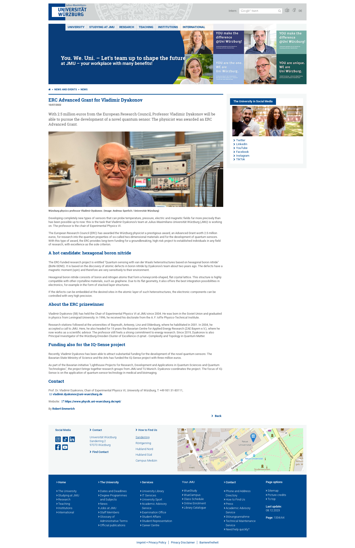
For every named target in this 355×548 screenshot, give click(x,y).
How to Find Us (147, 430)
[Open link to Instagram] (58, 439)
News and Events (65, 89)
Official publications (111, 526)
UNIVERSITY (76, 27)
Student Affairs (150, 517)
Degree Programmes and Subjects (112, 498)
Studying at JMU (67, 496)
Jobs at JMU (107, 508)
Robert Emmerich (63, 408)
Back (217, 416)
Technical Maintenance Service (240, 523)
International (194, 27)
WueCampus (191, 495)
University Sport (151, 500)
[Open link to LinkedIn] (72, 439)
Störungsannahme (236, 517)
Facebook (242, 151)
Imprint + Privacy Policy (151, 542)
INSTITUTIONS (168, 27)
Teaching (146, 27)
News (84, 89)
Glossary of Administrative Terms (113, 519)
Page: (269, 517)
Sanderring (142, 437)
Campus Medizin (146, 460)
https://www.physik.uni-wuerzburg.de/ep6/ (93, 401)
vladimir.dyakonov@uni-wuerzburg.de (77, 394)
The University (66, 491)
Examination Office (153, 513)
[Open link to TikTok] (65, 439)
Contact (97, 430)
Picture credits (276, 495)
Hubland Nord (144, 449)
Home (61, 483)
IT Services (148, 496)
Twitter (240, 140)
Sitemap (272, 491)
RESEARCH (126, 27)
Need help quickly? (236, 530)
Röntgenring (143, 443)
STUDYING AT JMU (102, 27)
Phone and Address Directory (237, 493)
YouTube (241, 148)
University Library (152, 491)
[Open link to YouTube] (65, 447)
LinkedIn (241, 144)
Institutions (64, 508)
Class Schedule (193, 499)
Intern (232, 10)
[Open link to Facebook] (58, 447)
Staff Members (108, 513)
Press (228, 504)
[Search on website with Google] (260, 11)
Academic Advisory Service (153, 506)
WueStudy (189, 491)
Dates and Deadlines (112, 491)
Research (63, 500)
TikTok (240, 159)
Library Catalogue (194, 508)
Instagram (242, 155)
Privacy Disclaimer (183, 542)
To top (271, 499)
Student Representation (156, 521)
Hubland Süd (144, 454)
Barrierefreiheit (208, 542)
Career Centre (149, 526)
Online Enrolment (194, 504)
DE (300, 10)
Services (146, 483)
